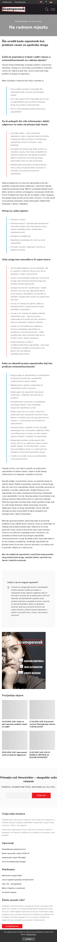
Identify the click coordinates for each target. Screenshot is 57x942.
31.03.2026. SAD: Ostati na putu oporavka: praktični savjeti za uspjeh (14, 724)
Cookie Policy (31, 934)
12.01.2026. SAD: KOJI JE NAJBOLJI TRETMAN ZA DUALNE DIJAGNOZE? (39, 755)
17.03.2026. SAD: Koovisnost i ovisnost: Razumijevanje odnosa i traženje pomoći (42, 724)
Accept (28, 939)
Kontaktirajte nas (12, 926)
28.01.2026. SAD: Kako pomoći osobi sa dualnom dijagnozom (14, 753)
